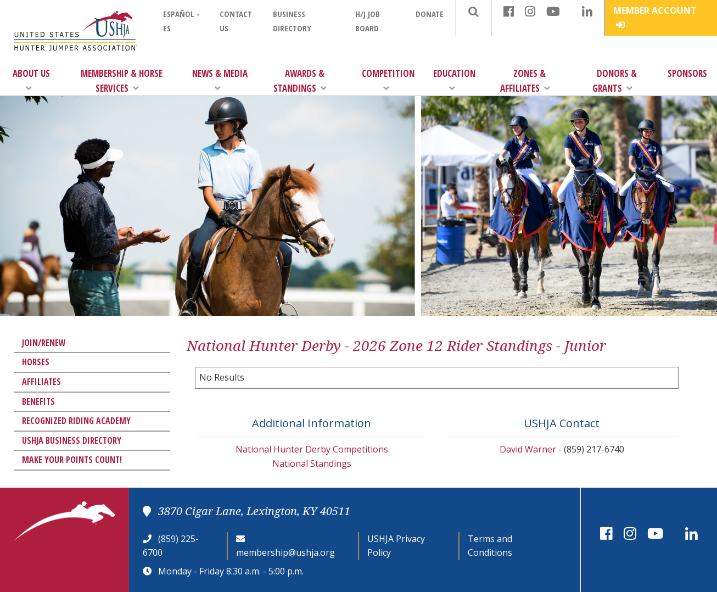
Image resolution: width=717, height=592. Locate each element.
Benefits (38, 401)
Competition (388, 80)
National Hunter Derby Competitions (312, 449)
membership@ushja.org (285, 552)
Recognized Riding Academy (76, 421)
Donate (430, 13)
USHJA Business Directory (71, 440)
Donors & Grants (614, 80)
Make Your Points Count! (72, 460)
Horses (35, 362)
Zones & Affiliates (525, 80)
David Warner (528, 449)
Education (454, 80)
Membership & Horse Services (122, 80)
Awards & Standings (300, 80)
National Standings (311, 463)
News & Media (220, 80)
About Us (31, 80)
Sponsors (687, 73)
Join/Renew (44, 343)
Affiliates (41, 382)
